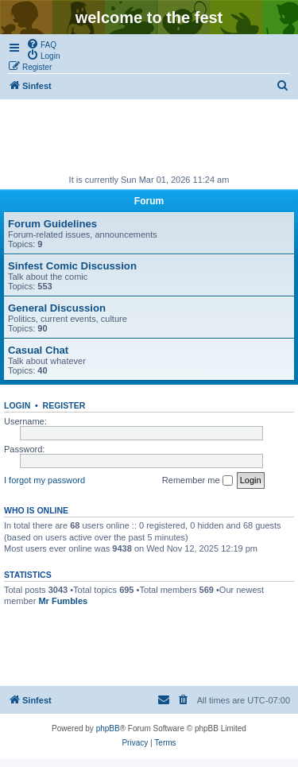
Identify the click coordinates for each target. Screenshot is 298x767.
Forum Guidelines (52, 224)
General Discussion (57, 308)
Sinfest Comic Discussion (72, 266)
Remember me (197, 480)
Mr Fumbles (62, 601)
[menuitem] (41, 43)
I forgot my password (44, 480)
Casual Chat (38, 350)
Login (17, 405)
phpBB (108, 728)
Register (64, 405)
